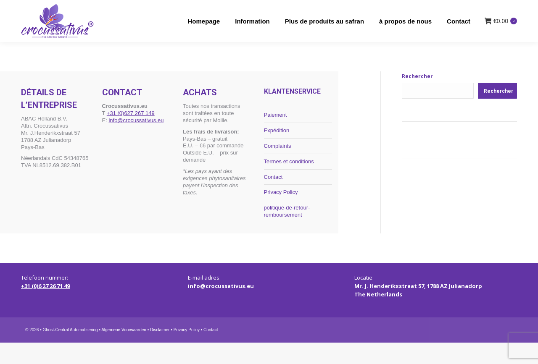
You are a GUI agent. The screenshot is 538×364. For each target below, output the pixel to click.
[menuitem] (442, 10)
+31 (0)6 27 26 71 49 (45, 307)
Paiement (275, 136)
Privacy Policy (281, 213)
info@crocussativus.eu (136, 141)
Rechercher (417, 98)
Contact (273, 198)
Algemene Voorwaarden (123, 351)
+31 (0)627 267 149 (131, 134)
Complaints (277, 167)
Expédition (277, 151)
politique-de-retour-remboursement (287, 232)
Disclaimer (160, 351)
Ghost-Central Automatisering (70, 351)
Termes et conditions (289, 182)
